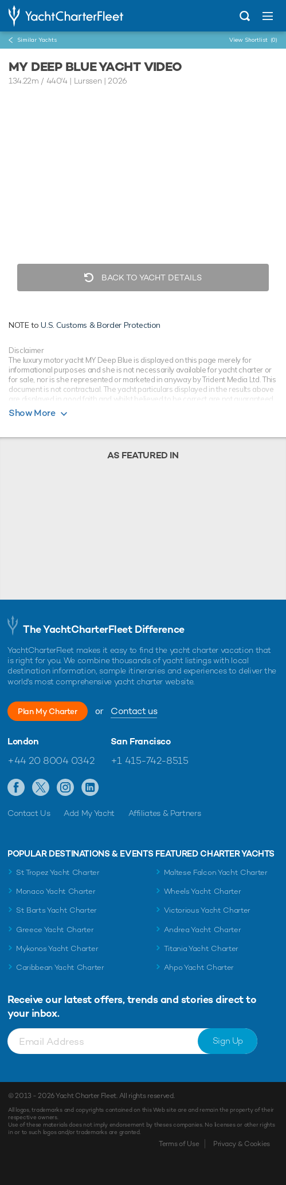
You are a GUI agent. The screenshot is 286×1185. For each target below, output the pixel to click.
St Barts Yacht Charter (56, 910)
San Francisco (141, 741)
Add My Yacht (89, 813)
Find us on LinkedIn (90, 788)
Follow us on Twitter (41, 788)
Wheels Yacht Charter (202, 891)
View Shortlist (253, 39)
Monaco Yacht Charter (56, 891)
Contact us (134, 711)
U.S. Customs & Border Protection (100, 325)
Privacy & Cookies (241, 1143)
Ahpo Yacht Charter (199, 967)
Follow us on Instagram (66, 788)
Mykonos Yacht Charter (57, 948)
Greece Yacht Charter (55, 929)
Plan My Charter (47, 711)
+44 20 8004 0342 (50, 760)
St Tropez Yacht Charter (58, 872)
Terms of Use (179, 1143)
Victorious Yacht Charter (207, 910)
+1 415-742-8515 (150, 760)
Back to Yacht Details (150, 277)
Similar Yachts (37, 39)
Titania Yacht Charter (201, 948)
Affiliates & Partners (164, 813)
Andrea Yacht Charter (202, 929)
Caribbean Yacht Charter (60, 967)
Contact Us (28, 813)
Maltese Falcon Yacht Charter (216, 872)
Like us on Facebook (16, 788)
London (23, 741)
